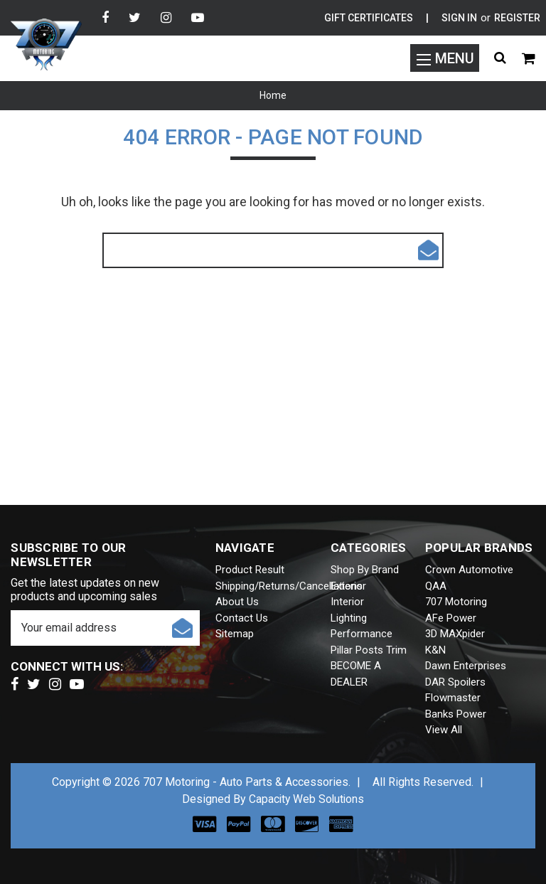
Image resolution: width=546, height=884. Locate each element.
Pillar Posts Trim (369, 650)
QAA (435, 586)
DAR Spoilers (455, 682)
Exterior (348, 586)
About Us (237, 601)
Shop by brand (365, 569)
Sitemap (234, 633)
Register (517, 17)
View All (443, 729)
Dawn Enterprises (465, 665)
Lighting (349, 618)
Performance (361, 633)
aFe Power (450, 618)
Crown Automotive (469, 569)
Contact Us (241, 618)
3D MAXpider (455, 633)
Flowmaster (453, 697)
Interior (347, 601)
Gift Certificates (368, 17)
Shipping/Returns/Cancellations (289, 586)
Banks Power (455, 714)
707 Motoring (456, 601)
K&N (435, 650)
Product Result (249, 569)
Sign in (459, 17)
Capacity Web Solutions (306, 799)
